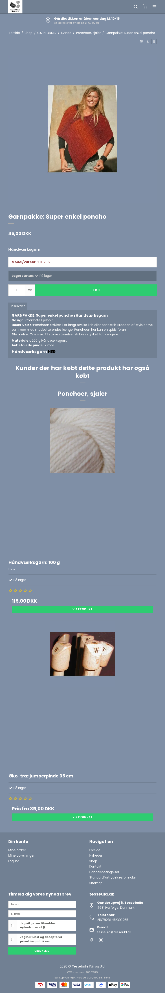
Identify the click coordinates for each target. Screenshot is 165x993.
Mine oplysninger (21, 855)
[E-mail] (42, 913)
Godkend (42, 951)
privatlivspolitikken (35, 941)
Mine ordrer (17, 850)
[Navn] (42, 904)
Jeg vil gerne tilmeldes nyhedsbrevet (37, 925)
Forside (94, 850)
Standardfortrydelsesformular (112, 877)
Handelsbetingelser (104, 872)
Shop (93, 861)
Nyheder (95, 855)
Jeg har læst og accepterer (41, 939)
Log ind (13, 861)
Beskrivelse (17, 306)
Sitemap (96, 883)
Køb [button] (96, 290)
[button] (141, 41)
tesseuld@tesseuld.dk (114, 932)
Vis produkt (82, 609)
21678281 (104, 920)
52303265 (120, 920)
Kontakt (95, 866)
